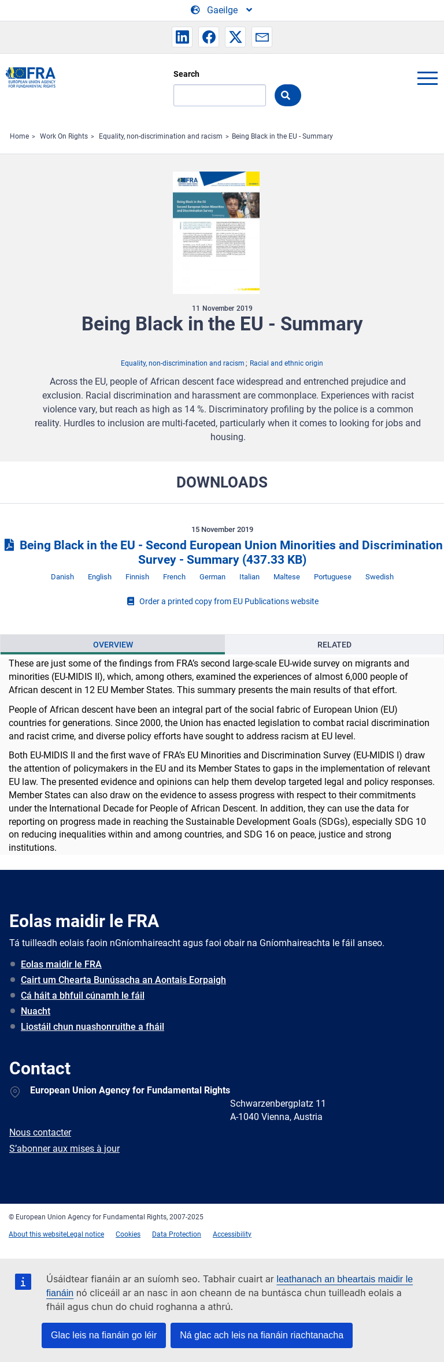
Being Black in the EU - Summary (282, 136)
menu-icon (427, 78)
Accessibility (232, 1234)
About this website (37, 1234)
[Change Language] (222, 10)
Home (19, 136)
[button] (182, 37)
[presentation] (113, 644)
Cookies (128, 1234)
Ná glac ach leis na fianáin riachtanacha (261, 1335)
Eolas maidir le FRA (61, 964)
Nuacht (35, 1011)
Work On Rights (64, 136)
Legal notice (85, 1234)
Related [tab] (334, 644)
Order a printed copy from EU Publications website (222, 601)
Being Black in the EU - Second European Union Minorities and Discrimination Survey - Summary (221, 552)
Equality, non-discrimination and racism (161, 136)
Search (186, 74)
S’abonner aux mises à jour (64, 1148)
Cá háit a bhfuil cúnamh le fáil (83, 995)
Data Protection (176, 1234)
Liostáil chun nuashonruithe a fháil (92, 1026)
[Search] (219, 95)
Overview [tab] (113, 644)
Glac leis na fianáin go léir (104, 1335)
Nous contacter (40, 1132)
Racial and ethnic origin (286, 363)
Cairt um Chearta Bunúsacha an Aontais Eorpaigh (123, 979)
